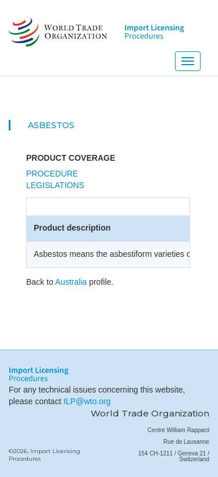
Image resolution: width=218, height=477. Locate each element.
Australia (71, 282)
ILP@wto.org (86, 401)
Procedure (52, 173)
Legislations (55, 185)
